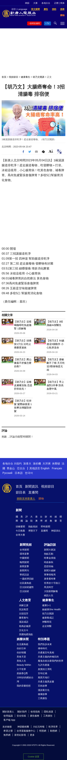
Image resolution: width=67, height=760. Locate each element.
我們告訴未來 (45, 644)
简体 (62, 3)
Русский (7, 473)
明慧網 (42, 730)
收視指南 (35, 711)
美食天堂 (21, 656)
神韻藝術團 (23, 726)
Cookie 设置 (33, 756)
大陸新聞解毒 (51, 591)
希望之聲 (8, 730)
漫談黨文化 (43, 690)
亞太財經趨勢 (27, 587)
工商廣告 (42, 698)
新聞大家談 (50, 549)
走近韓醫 (46, 626)
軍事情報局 (50, 574)
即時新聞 (45, 526)
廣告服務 (34, 715)
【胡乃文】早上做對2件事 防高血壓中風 (55, 385)
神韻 (27, 3)
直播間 (33, 492)
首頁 (4, 77)
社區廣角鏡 (25, 583)
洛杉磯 (37, 463)
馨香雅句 (23, 617)
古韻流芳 (23, 613)
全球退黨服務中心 (26, 730)
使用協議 (8, 715)
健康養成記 (48, 617)
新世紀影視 (20, 735)
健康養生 (25, 77)
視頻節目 (13, 77)
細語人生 (48, 595)
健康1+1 (46, 605)
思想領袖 (48, 566)
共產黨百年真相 (46, 652)
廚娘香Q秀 (22, 673)
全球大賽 (20, 534)
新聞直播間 (35, 23)
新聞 (19, 510)
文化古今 (23, 630)
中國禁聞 (24, 558)
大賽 (35, 3)
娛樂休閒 (23, 639)
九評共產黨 (43, 665)
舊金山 (11, 468)
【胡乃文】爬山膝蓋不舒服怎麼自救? (22, 363)
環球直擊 (24, 553)
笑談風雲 (23, 609)
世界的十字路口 (52, 583)
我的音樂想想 (24, 685)
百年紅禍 (42, 673)
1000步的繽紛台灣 (25, 679)
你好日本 (21, 648)
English (45, 468)
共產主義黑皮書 (46, 681)
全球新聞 (24, 549)
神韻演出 (55, 530)
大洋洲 (46, 463)
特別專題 (44, 639)
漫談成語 (23, 621)
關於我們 (22, 711)
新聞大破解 (50, 570)
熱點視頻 (33, 526)
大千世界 (21, 669)
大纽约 (18, 463)
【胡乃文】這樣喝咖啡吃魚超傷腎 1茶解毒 (22, 325)
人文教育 (25, 600)
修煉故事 (42, 694)
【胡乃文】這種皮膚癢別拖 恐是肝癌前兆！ (23, 385)
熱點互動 (48, 553)
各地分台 (46, 3)
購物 (41, 498)
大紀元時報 (39, 726)
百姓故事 (42, 685)
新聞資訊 (31, 486)
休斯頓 (56, 463)
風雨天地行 (43, 677)
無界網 (6, 735)
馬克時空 (48, 587)
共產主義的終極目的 (48, 656)
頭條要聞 (20, 526)
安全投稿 (21, 715)
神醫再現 (46, 621)
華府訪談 (24, 574)
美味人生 (21, 660)
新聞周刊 (24, 570)
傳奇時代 (42, 648)
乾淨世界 (53, 726)
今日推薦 (20, 530)
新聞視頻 (26, 544)
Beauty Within (24, 665)
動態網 (53, 730)
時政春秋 (48, 562)
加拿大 (27, 463)
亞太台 (21, 468)
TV (48, 23)
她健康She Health (51, 609)
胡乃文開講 (38, 77)
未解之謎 (23, 605)
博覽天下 (33, 530)
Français (57, 468)
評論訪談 (50, 544)
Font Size (50, 151)
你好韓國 (21, 652)
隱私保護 (48, 711)
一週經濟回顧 (27, 578)
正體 (56, 3)
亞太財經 (24, 591)
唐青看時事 (50, 578)
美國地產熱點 (26, 634)
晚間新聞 (24, 562)
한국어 (29, 473)
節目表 (21, 492)
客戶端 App (9, 720)
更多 (32, 735)
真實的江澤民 (45, 669)
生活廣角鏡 (22, 644)
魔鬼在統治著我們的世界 (50, 660)
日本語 (19, 473)
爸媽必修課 (25, 626)
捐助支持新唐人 (26, 498)
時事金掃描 (50, 558)
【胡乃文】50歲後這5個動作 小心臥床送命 (55, 344)
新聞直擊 (24, 566)
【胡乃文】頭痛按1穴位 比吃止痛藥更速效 (22, 344)
